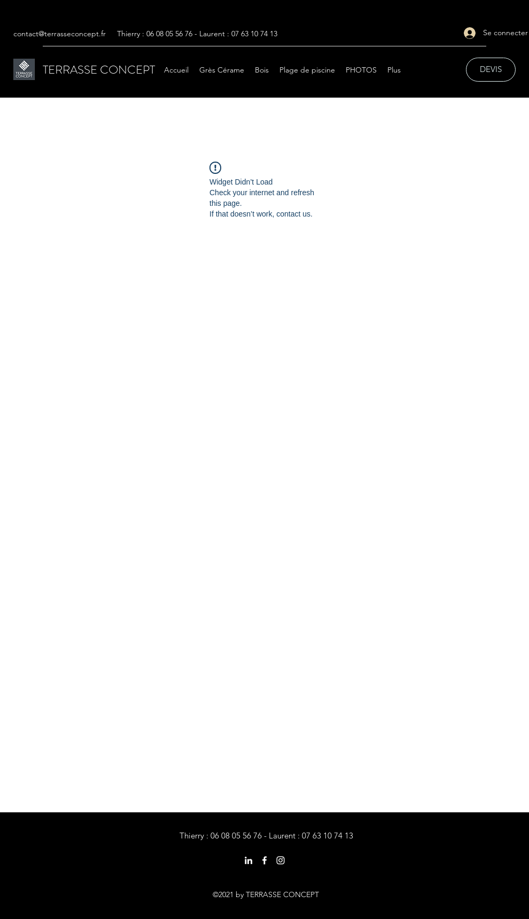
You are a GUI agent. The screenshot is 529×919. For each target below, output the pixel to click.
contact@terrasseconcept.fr (59, 33)
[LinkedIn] (248, 860)
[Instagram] (280, 860)
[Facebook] (264, 860)
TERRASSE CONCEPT (99, 69)
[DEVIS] (491, 70)
